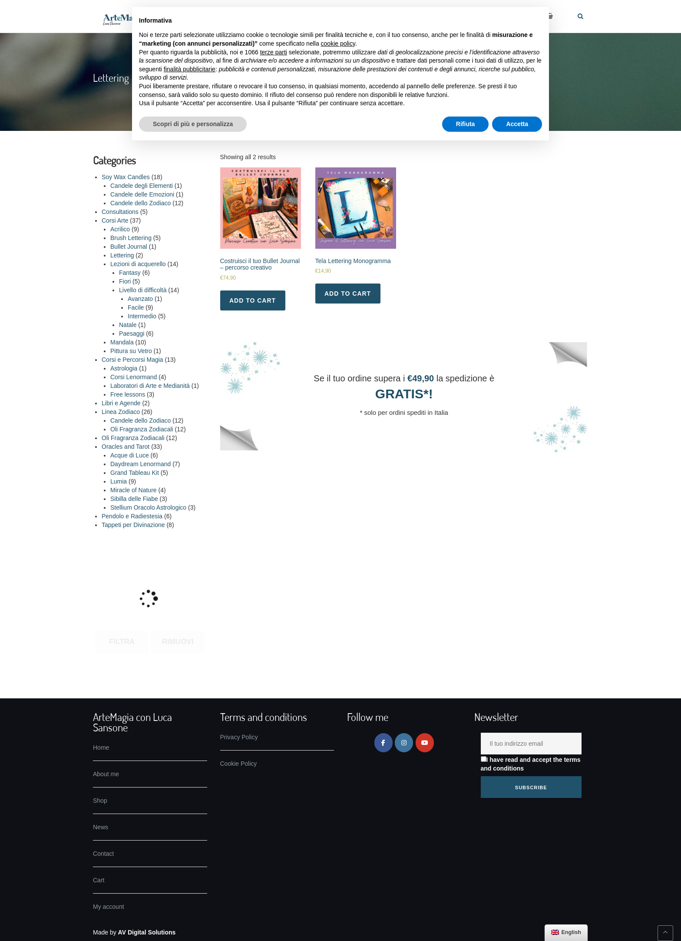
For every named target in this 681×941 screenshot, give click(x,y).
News (100, 827)
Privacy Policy (239, 737)
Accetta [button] (517, 123)
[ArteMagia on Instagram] (404, 742)
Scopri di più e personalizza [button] (193, 123)
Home (101, 747)
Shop (100, 800)
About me (106, 774)
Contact (103, 853)
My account (108, 906)
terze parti (273, 52)
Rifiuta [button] (465, 123)
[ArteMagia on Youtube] (425, 742)
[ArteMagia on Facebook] (383, 742)
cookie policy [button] (338, 43)
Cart (98, 880)
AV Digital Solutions (147, 932)
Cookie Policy (238, 763)
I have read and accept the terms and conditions (531, 764)
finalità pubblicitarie (189, 69)
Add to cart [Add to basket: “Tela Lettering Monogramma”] (347, 293)
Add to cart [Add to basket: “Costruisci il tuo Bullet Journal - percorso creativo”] (252, 300)
